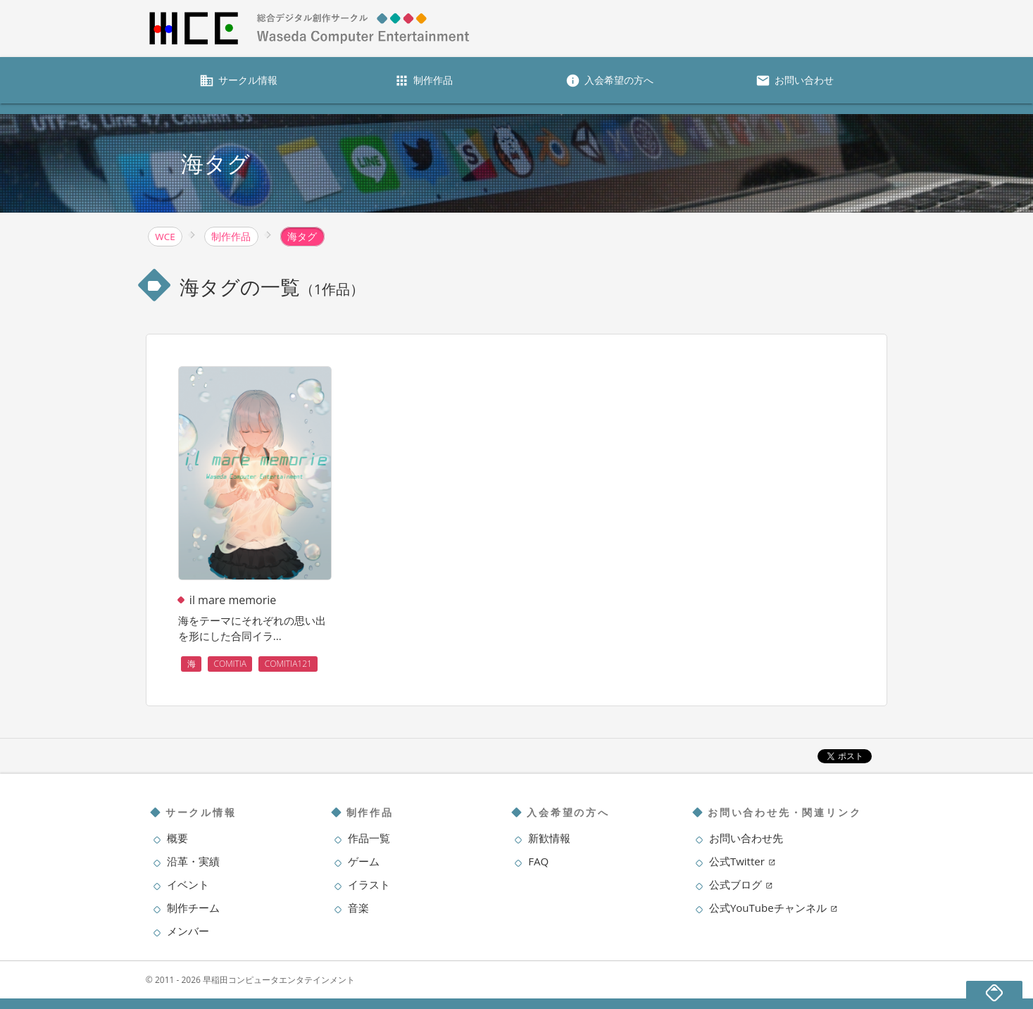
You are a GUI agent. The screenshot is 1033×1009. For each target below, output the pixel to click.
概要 (177, 838)
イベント (188, 884)
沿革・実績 (193, 861)
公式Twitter (742, 861)
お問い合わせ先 (746, 838)
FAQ (538, 861)
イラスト (369, 884)
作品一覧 (369, 838)
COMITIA (230, 664)
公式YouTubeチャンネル (773, 908)
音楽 (358, 908)
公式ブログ (741, 884)
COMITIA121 (288, 664)
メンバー (188, 931)
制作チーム (193, 908)
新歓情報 (549, 838)
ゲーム (364, 861)
